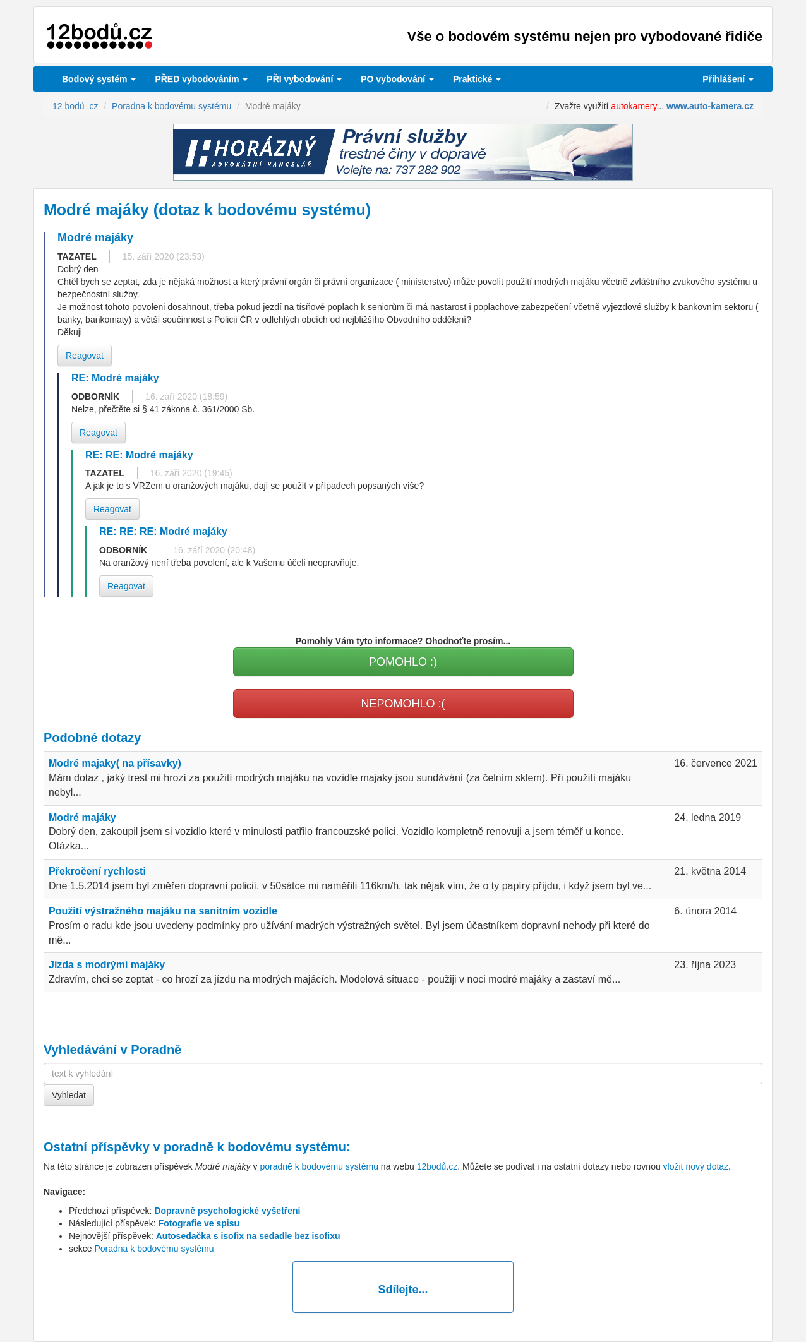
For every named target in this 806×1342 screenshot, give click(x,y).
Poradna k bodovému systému (154, 1248)
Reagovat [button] (85, 355)
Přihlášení (728, 79)
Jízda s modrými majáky (107, 964)
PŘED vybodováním (201, 79)
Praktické (477, 79)
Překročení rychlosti (97, 871)
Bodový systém (99, 79)
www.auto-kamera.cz (710, 106)
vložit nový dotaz (696, 1166)
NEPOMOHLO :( (403, 703)
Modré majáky (82, 817)
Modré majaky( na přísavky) (115, 763)
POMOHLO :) (403, 662)
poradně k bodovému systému (255, 1147)
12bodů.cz (437, 1166)
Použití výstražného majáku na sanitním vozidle (163, 911)
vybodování (304, 79)
